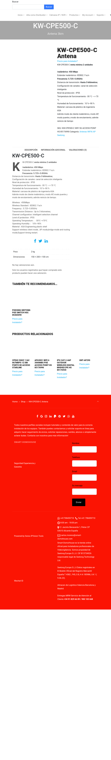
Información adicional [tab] (53, 150)
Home (15, 401)
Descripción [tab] (31, 150)
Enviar (79, 502)
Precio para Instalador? (67, 61)
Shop (23, 401)
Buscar (15, 2)
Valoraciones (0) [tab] (78, 150)
